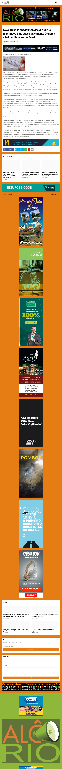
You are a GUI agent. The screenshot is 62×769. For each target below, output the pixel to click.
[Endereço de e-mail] (31, 646)
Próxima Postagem (54, 194)
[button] (2, 2)
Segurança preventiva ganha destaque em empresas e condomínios (43, 630)
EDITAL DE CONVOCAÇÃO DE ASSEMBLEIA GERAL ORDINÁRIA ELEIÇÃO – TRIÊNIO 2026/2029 (11, 175)
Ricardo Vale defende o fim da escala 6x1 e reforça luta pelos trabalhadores (30, 174)
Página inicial (6, 26)
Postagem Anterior (7, 194)
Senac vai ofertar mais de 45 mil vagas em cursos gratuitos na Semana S (50, 174)
